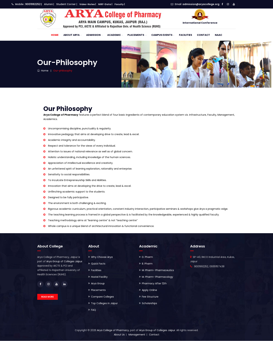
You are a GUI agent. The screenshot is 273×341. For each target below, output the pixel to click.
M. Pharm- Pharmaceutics (158, 270)
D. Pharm (147, 257)
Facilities (185, 35)
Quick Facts (98, 264)
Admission (93, 35)
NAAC (218, 35)
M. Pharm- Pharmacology (157, 277)
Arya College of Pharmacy (113, 330)
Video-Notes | (87, 4)
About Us (119, 334)
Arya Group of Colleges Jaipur (64, 261)
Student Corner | (66, 4)
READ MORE (47, 296)
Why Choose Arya (102, 257)
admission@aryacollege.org (201, 4)
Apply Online (149, 290)
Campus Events (161, 35)
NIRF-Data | (105, 4)
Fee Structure (150, 297)
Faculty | (120, 4)
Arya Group (98, 283)
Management (136, 334)
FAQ (93, 310)
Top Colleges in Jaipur (104, 303)
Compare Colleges (102, 297)
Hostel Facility (99, 277)
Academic (114, 35)
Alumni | (49, 4)
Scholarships (149, 303)
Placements (136, 35)
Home (54, 35)
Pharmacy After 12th (154, 283)
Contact (203, 35)
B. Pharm (147, 264)
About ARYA (71, 35)
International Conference (200, 23)
